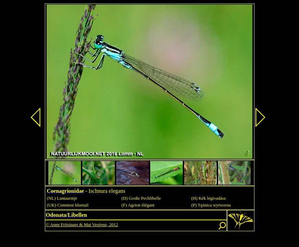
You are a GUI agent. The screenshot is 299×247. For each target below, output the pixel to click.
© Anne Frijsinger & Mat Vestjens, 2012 (82, 224)
